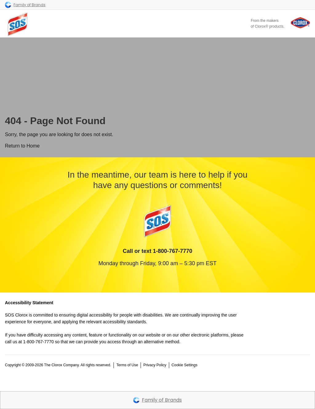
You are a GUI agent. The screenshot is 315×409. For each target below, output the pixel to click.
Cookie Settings (184, 365)
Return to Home (22, 145)
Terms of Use (127, 365)
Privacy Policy (154, 365)
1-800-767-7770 (172, 251)
